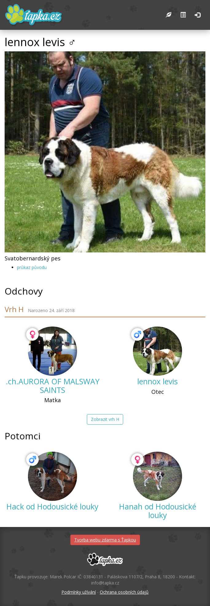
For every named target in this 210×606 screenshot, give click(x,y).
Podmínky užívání (78, 592)
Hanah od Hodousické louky (157, 510)
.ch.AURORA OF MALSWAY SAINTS (52, 385)
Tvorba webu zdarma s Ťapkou (105, 540)
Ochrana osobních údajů (124, 592)
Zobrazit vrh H (105, 419)
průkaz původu (32, 267)
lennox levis (157, 381)
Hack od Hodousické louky (52, 506)
